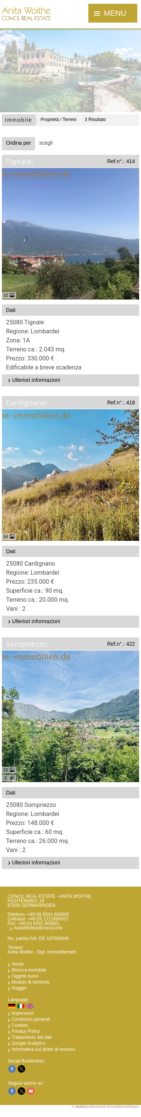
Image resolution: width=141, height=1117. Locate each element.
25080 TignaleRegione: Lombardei (71, 345)
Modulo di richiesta (30, 982)
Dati (10, 310)
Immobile (18, 120)
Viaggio (19, 988)
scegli (46, 143)
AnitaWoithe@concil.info (38, 928)
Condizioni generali (31, 1019)
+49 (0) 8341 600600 (48, 914)
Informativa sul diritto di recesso (43, 1049)
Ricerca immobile (29, 970)
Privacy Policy (26, 1031)
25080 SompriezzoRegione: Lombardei (71, 828)
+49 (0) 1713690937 (48, 919)
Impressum (23, 1013)
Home (18, 964)
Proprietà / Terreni (58, 119)
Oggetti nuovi (25, 976)
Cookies (20, 1025)
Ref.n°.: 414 (121, 161)
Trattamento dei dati (32, 1037)
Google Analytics (28, 1043)
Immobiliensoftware (123, 1107)
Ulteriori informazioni (33, 380)
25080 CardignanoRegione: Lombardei (71, 586)
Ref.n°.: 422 (121, 644)
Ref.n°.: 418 (121, 403)
